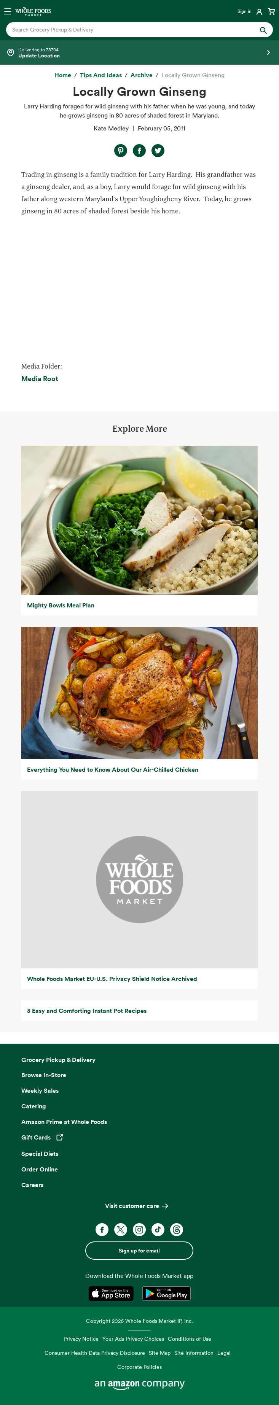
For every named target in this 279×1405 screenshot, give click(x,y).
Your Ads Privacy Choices (133, 1338)
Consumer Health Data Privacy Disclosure (95, 1352)
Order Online (39, 1169)
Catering (33, 1106)
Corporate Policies (139, 1366)
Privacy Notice (81, 1338)
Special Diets (39, 1153)
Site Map (160, 1352)
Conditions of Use (189, 1338)
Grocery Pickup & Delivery (58, 1059)
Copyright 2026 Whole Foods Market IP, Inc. (139, 1320)
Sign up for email (139, 1250)
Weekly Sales (40, 1090)
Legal (224, 1352)
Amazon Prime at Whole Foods (64, 1121)
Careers (32, 1185)
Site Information (194, 1352)
